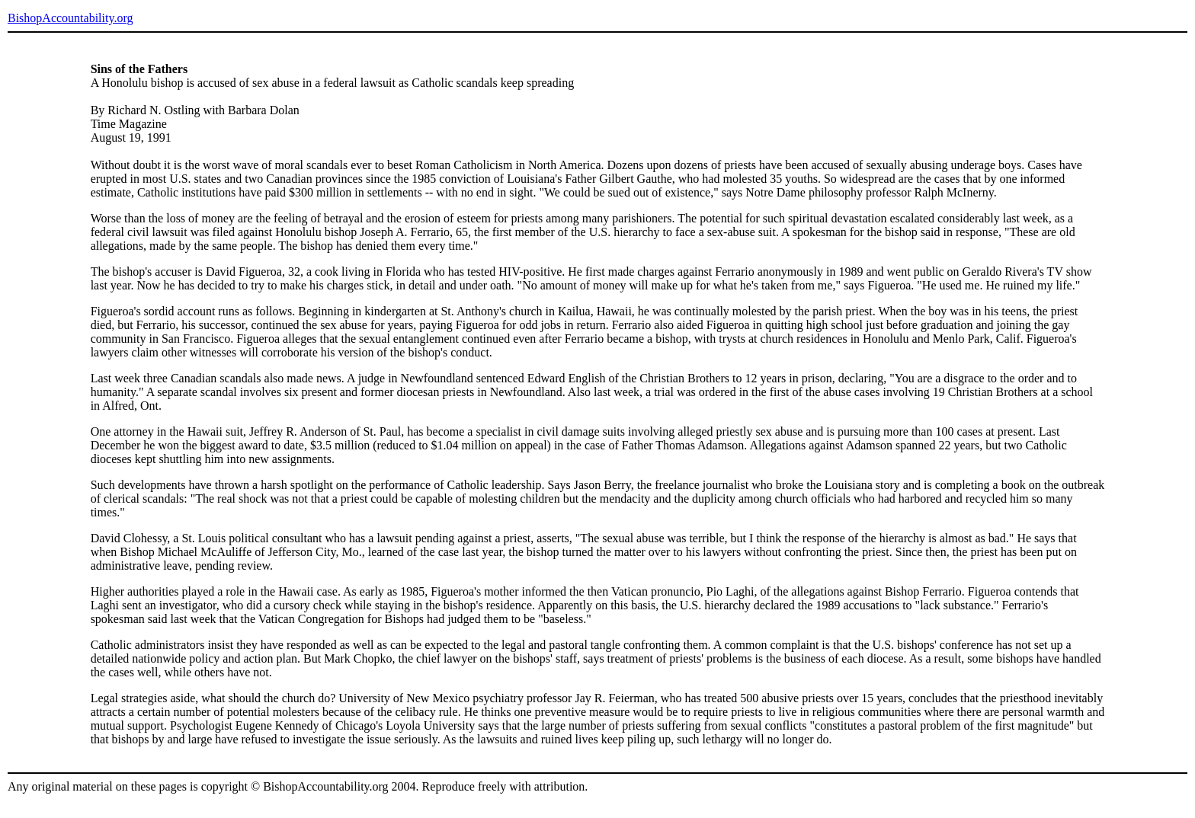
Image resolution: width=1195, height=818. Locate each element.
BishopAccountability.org (70, 17)
